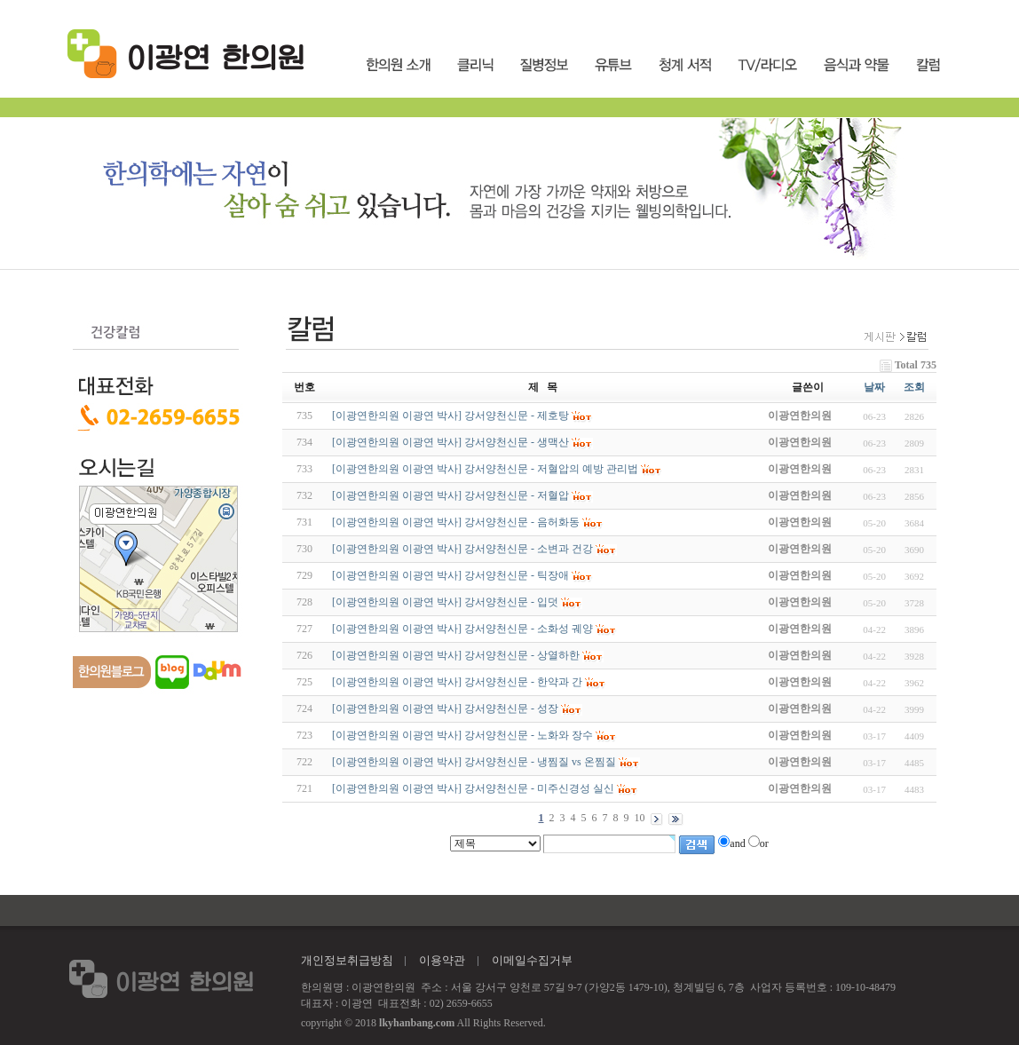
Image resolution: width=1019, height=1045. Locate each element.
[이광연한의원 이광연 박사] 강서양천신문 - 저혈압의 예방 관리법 (485, 469)
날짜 (874, 387)
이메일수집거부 (532, 960)
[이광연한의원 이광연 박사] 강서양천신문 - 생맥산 (450, 442)
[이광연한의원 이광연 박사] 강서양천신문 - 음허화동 (456, 522)
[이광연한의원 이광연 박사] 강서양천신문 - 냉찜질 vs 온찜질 (474, 762)
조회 (914, 387)
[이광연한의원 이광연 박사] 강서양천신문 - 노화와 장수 (462, 735)
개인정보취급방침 (347, 960)
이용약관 (442, 960)
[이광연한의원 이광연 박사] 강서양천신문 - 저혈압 (450, 495)
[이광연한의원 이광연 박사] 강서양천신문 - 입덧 (445, 602)
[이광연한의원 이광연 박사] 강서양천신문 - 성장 (445, 708)
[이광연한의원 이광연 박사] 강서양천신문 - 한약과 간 (457, 682)
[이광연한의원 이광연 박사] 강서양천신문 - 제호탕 (450, 415)
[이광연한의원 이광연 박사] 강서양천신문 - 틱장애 (450, 575)
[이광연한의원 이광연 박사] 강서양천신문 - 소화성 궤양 (462, 628)
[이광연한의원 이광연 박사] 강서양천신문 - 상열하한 (456, 655)
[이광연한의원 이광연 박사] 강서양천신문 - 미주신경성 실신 (473, 788)
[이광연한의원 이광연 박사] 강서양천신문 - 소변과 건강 (462, 548)
